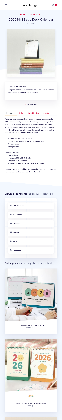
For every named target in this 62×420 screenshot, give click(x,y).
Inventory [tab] (47, 113)
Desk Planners (17, 215)
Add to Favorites (31, 104)
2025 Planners (18, 206)
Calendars (16, 223)
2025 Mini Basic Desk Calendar (31, 19)
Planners (15, 232)
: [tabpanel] (31, 145)
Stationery (16, 250)
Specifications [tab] (33, 113)
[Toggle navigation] (6, 5)
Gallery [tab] (22, 113)
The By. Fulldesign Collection (31, 14)
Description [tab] (11, 113)
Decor (14, 241)
